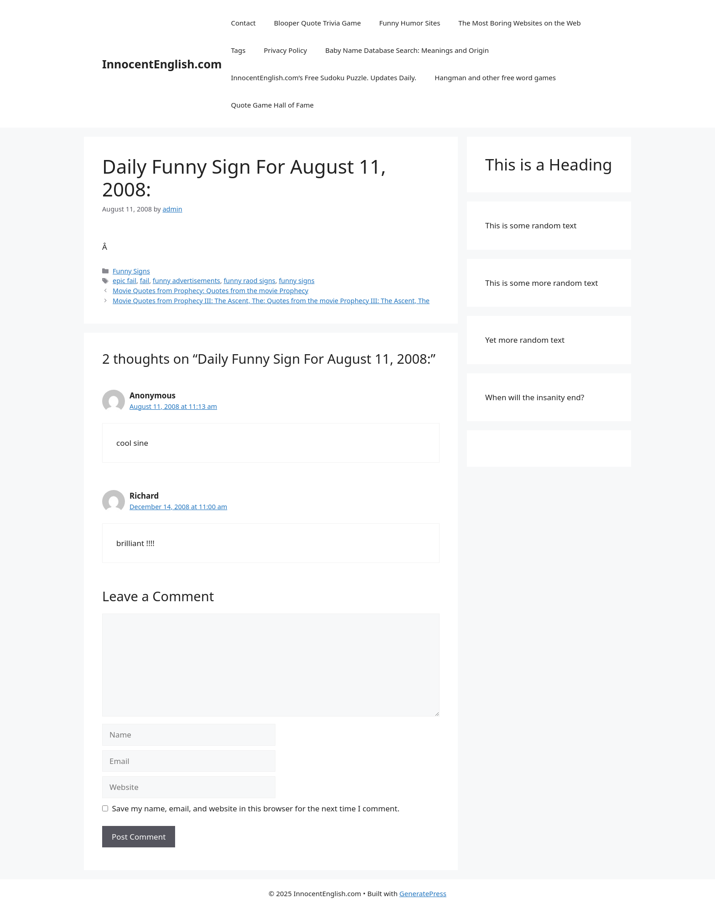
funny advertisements (186, 280)
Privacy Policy (285, 50)
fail (145, 280)
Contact (243, 22)
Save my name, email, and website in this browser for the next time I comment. (255, 808)
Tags (238, 50)
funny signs (296, 280)
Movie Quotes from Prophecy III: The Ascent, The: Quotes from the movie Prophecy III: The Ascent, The (271, 300)
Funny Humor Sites (409, 22)
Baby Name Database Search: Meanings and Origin (407, 50)
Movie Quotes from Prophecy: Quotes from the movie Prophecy (210, 290)
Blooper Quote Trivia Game (317, 22)
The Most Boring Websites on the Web (519, 22)
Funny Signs (131, 271)
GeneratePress (422, 893)
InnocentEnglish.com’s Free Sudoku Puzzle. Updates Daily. (323, 77)
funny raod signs (249, 280)
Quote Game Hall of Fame (272, 104)
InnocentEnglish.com (162, 64)
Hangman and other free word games (495, 77)
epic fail (124, 280)
